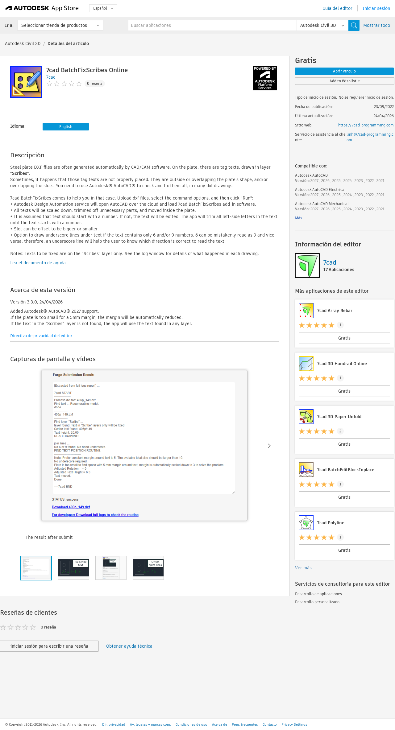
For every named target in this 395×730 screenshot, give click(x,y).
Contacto (270, 724)
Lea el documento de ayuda (38, 263)
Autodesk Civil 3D (23, 43)
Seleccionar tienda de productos (54, 25)
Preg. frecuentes (245, 724)
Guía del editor (337, 8)
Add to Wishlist (345, 81)
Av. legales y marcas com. (150, 724)
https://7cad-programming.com (366, 125)
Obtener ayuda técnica (129, 646)
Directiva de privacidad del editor (41, 336)
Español (103, 8)
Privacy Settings (294, 724)
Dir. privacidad (113, 724)
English (65, 126)
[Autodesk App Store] (42, 8)
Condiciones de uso (191, 724)
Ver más (303, 568)
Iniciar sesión (376, 8)
